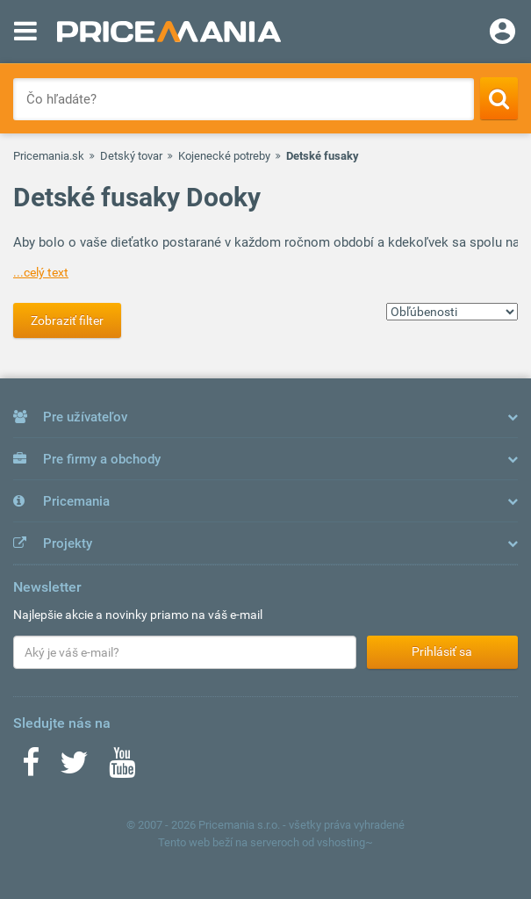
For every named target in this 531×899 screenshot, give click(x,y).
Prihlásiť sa (442, 651)
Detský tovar (131, 155)
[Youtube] (122, 768)
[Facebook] (30, 768)
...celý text (40, 272)
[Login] (502, 33)
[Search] (499, 98)
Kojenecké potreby (224, 155)
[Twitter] (74, 768)
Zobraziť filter (67, 320)
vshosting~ (345, 842)
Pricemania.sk (48, 155)
